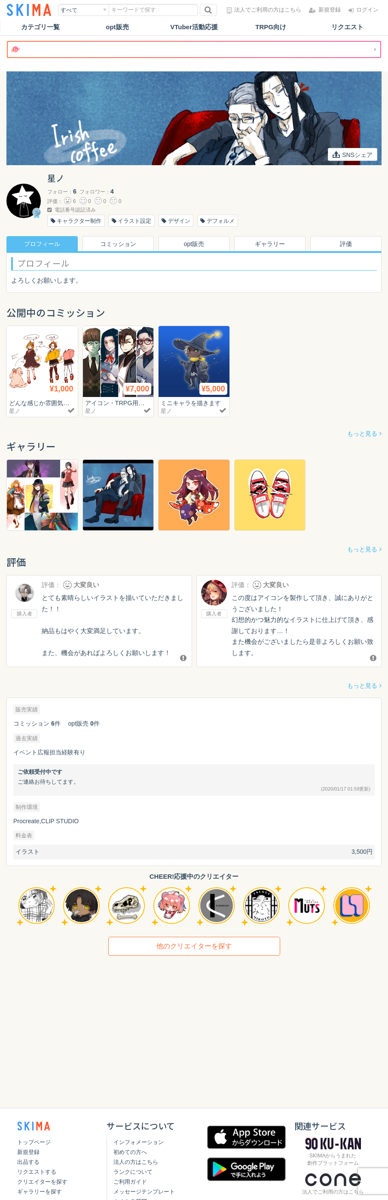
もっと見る (362, 433)
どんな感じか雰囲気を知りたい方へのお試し (73, 402)
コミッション (118, 243)
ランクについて (133, 1172)
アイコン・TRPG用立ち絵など (129, 402)
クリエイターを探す (42, 1181)
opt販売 (117, 27)
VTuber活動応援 (194, 27)
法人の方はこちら (135, 1162)
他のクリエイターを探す (194, 946)
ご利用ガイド (130, 1181)
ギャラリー (270, 243)
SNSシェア (353, 155)
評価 (346, 243)
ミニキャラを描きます (193, 402)
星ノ (14, 411)
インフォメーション (138, 1142)
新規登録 (28, 1152)
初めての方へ (130, 1152)
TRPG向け (270, 27)
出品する (28, 1162)
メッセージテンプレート (144, 1191)
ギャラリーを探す (39, 1191)
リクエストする (36, 1172)
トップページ (34, 1142)
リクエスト (347, 27)
